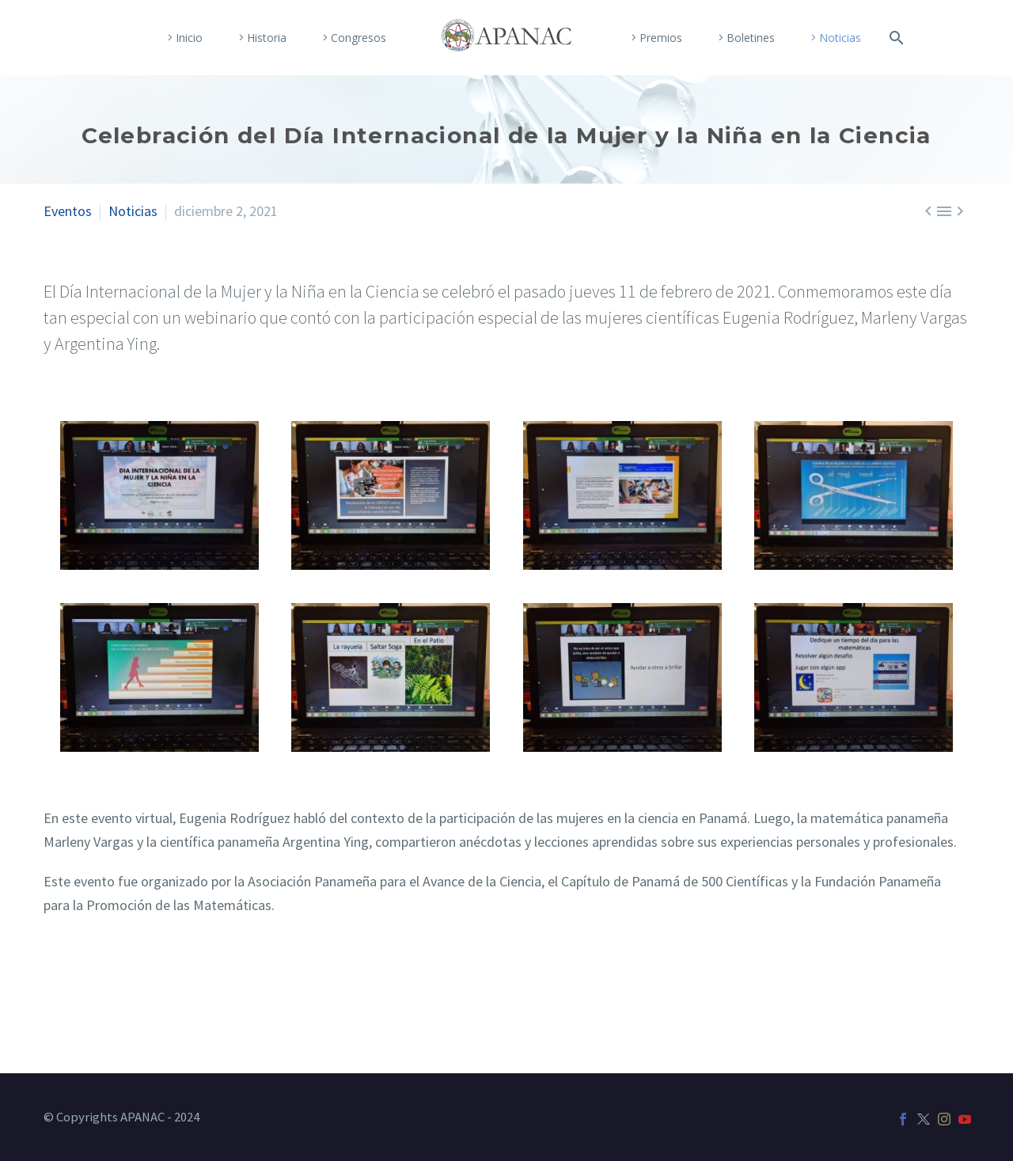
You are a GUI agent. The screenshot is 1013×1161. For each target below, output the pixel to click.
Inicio (189, 37)
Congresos (358, 37)
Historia (266, 37)
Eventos (68, 211)
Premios (660, 37)
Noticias (840, 37)
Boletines (751, 37)
